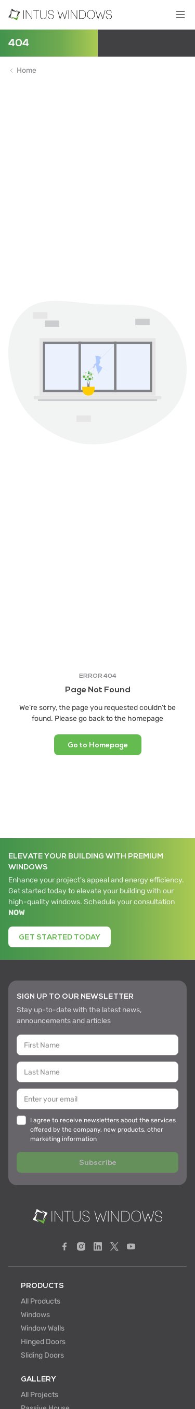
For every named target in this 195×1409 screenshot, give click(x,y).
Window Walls (42, 1328)
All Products (40, 1301)
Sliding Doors (42, 1355)
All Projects (39, 1394)
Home (26, 70)
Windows (35, 1314)
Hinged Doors (43, 1341)
